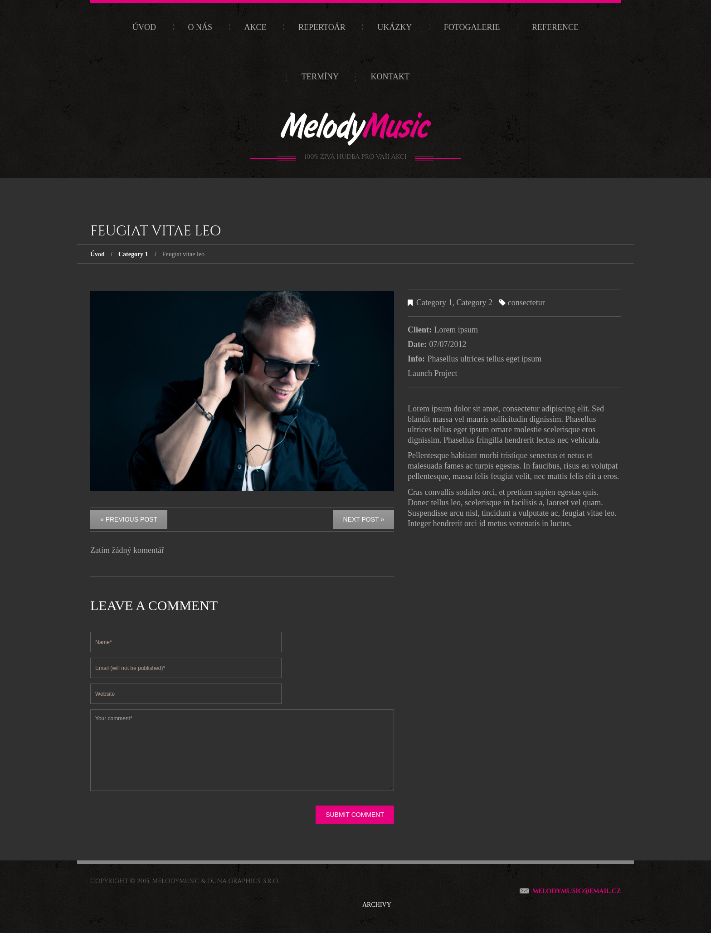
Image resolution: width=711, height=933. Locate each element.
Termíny (320, 76)
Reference (555, 27)
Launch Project (432, 373)
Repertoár (322, 27)
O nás (200, 27)
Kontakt (389, 76)
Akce (255, 27)
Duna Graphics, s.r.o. (243, 881)
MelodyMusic (176, 881)
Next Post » (363, 519)
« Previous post (128, 519)
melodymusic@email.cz (576, 891)
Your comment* (242, 750)
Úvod (144, 27)
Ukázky (394, 27)
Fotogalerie (472, 27)
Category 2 (474, 302)
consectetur (526, 302)
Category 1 (133, 254)
